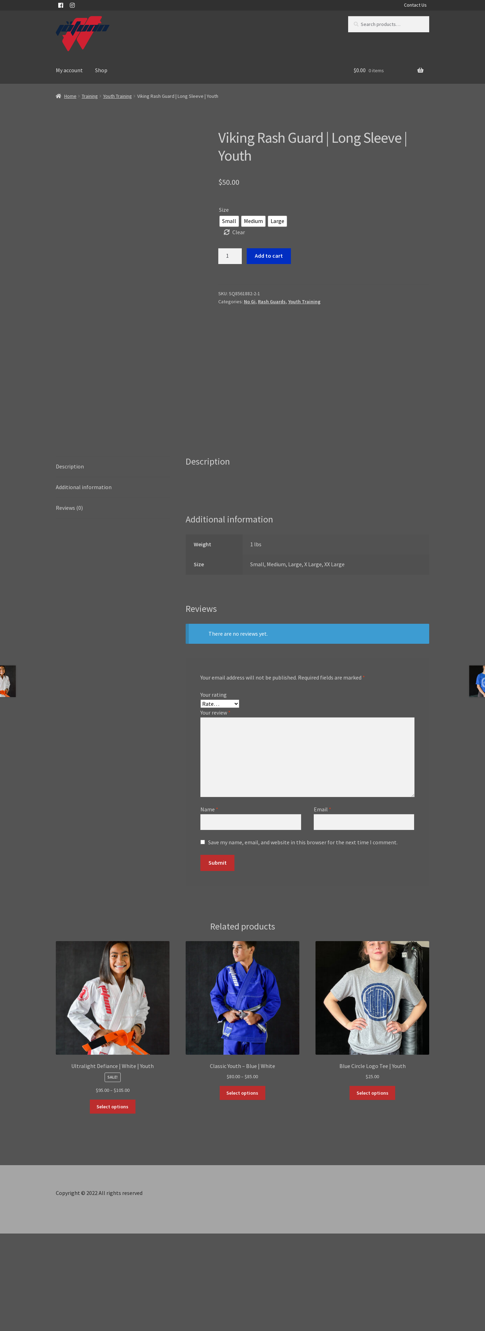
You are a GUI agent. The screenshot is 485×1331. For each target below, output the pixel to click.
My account (69, 70)
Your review (215, 810)
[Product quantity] (230, 256)
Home (70, 96)
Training (90, 96)
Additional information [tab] (84, 584)
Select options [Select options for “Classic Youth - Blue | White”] (242, 1190)
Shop (101, 70)
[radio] (229, 221)
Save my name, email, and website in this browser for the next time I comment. (303, 939)
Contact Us (415, 5)
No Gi (249, 301)
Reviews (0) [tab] (69, 605)
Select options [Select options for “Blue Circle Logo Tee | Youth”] (372, 1190)
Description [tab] (70, 563)
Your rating (213, 792)
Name (209, 906)
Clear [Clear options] (238, 232)
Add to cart (269, 255)
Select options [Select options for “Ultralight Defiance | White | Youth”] (112, 1204)
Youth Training (117, 96)
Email (322, 906)
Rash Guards (272, 301)
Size (224, 209)
